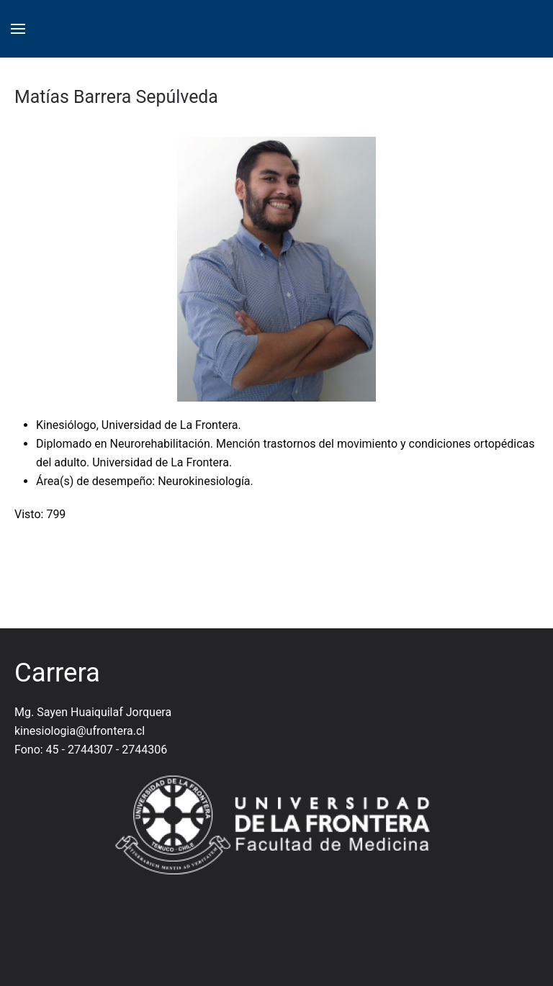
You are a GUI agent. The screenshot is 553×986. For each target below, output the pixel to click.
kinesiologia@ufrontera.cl (79, 731)
